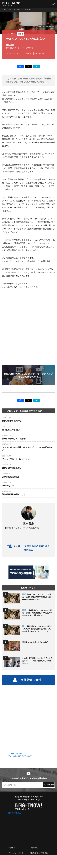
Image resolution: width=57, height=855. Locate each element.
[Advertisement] (28, 329)
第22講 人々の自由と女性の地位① (35, 642)
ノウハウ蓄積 (26, 53)
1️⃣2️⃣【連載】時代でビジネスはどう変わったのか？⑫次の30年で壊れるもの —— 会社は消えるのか (36, 597)
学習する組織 (39, 53)
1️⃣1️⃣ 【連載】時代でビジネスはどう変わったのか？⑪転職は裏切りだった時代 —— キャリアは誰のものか (37, 612)
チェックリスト (12, 53)
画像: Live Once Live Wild (46, 26)
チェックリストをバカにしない (15, 459)
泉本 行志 (10, 45)
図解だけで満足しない (12, 468)
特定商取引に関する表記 (39, 853)
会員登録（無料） (28, 680)
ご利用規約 (34, 848)
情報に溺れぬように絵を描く (15, 438)
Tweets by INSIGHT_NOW (20, 756)
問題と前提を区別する (12, 421)
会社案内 (11, 848)
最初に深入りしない (11, 430)
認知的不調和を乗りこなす (14, 494)
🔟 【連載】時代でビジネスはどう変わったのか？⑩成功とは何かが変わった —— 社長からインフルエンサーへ (36, 628)
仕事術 (20, 34)
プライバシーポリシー (16, 853)
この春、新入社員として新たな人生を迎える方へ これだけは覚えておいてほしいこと (37, 660)
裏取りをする (8, 485)
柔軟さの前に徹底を (11, 477)
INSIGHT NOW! (11, 4)
